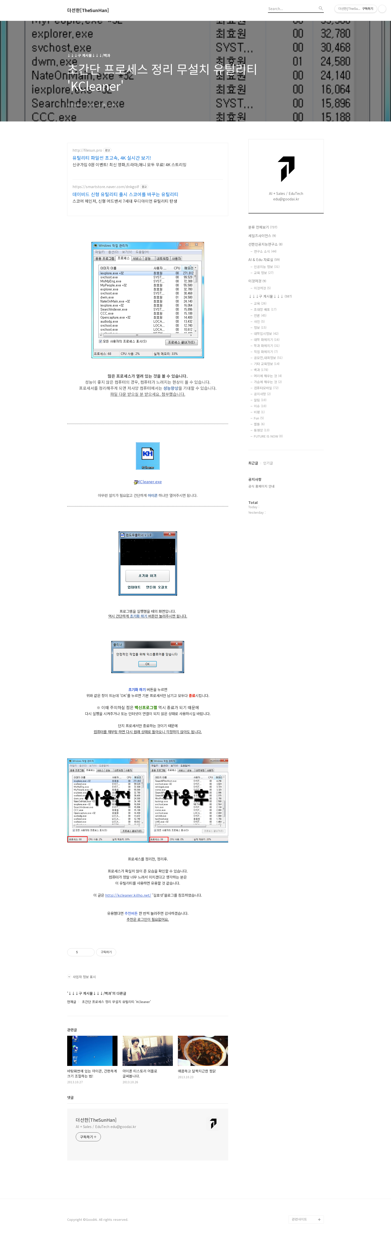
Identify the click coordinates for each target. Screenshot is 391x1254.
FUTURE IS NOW (268, 436)
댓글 (70, 1112)
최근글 (253, 462)
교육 (260, 303)
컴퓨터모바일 (266, 387)
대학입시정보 (266, 333)
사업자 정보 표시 (81, 991)
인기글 (268, 462)
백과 (261, 369)
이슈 (260, 406)
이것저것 (257, 280)
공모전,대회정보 (268, 357)
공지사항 (262, 394)
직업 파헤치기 (266, 351)
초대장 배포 (265, 309)
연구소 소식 (265, 251)
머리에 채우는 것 (268, 375)
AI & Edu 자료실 (264, 259)
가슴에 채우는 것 (268, 381)
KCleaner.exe (148, 496)
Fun (259, 418)
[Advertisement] (147, 187)
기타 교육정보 (267, 363)
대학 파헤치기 (267, 339)
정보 (260, 327)
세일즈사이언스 (262, 235)
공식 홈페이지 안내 (261, 486)
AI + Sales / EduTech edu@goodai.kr (106, 1141)
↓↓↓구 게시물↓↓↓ (270, 296)
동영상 (261, 430)
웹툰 (259, 424)
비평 (259, 412)
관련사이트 (299, 1234)
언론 (260, 315)
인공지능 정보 (267, 266)
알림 (260, 400)
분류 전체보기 (262, 227)
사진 (259, 321)
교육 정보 (263, 272)
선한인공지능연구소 (265, 244)
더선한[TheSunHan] (88, 10)
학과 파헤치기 (267, 345)
